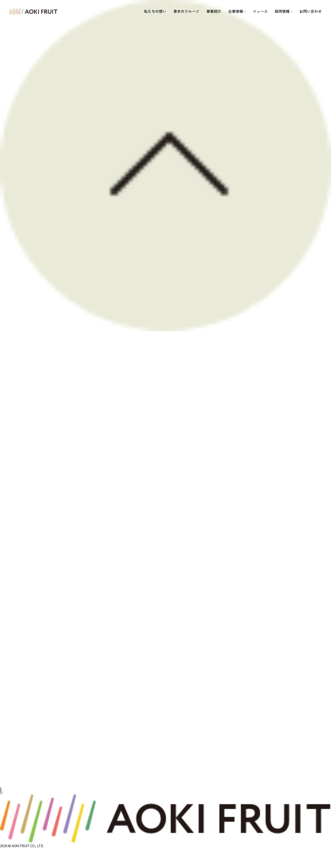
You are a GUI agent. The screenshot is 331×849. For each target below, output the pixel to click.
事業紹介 (213, 11)
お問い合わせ (310, 11)
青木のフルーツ (186, 11)
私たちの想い (155, 11)
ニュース (260, 11)
